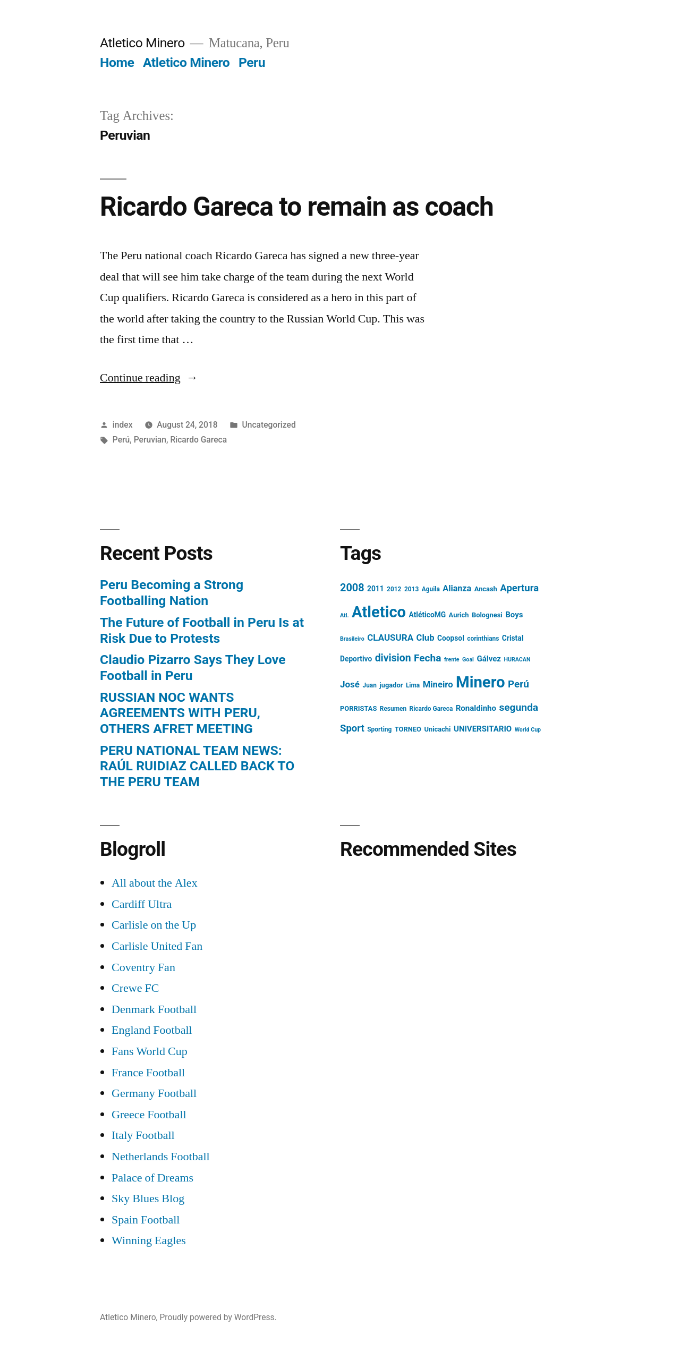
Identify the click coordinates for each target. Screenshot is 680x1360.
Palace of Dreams (152, 1177)
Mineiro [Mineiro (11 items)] (438, 684)
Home (117, 62)
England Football (152, 1030)
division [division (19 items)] (393, 658)
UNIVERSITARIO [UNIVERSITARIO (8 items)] (483, 729)
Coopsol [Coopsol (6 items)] (450, 638)
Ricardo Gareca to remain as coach (297, 206)
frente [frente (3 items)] (452, 659)
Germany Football (154, 1093)
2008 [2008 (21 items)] (352, 588)
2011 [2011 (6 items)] (375, 588)
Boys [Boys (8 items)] (514, 614)
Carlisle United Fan (157, 946)
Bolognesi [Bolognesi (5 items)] (487, 615)
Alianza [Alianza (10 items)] (457, 588)
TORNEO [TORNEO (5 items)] (408, 729)
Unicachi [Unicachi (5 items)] (437, 729)
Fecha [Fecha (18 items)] (427, 658)
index (123, 425)
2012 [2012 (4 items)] (394, 589)
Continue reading (149, 377)
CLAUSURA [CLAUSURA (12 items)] (390, 637)
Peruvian (150, 440)
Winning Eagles (149, 1240)
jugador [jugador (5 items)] (391, 685)
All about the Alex (155, 883)
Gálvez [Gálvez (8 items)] (489, 659)
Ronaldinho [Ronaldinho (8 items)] (476, 708)
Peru (252, 62)
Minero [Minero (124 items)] (480, 682)
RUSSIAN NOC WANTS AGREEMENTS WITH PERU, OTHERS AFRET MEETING (180, 713)
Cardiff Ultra (142, 904)
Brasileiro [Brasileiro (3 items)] (352, 638)
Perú (121, 440)
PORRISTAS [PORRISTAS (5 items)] (358, 708)
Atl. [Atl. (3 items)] (344, 615)
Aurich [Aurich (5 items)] (459, 615)
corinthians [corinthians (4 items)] (483, 638)
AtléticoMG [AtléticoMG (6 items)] (427, 614)
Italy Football (143, 1135)
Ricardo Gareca (198, 440)
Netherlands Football (161, 1156)
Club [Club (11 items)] (425, 638)
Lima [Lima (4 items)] (413, 685)
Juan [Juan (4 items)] (369, 685)
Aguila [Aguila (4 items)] (431, 589)
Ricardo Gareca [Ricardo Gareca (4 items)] (431, 708)
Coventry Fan (143, 967)
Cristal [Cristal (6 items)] (512, 638)
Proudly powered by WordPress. (218, 1317)
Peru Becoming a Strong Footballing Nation (171, 592)
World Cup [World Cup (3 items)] (528, 729)
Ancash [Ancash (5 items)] (485, 589)
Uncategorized (268, 425)
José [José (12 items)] (350, 684)
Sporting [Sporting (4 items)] (379, 729)
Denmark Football (154, 1009)
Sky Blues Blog (148, 1198)
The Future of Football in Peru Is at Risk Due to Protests (202, 630)
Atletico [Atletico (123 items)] (379, 612)
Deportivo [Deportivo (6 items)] (356, 658)
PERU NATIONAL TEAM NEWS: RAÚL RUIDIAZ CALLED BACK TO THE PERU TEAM (197, 766)
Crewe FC (135, 988)
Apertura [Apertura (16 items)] (519, 588)
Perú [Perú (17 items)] (518, 684)
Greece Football (149, 1114)
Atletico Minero (142, 42)
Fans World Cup (150, 1051)
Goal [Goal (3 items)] (468, 659)
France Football (148, 1072)
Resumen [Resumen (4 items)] (393, 708)
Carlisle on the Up (154, 924)
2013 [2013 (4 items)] (411, 589)
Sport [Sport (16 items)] (352, 728)
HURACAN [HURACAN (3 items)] (517, 659)
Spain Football (146, 1219)
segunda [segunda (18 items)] (518, 707)
